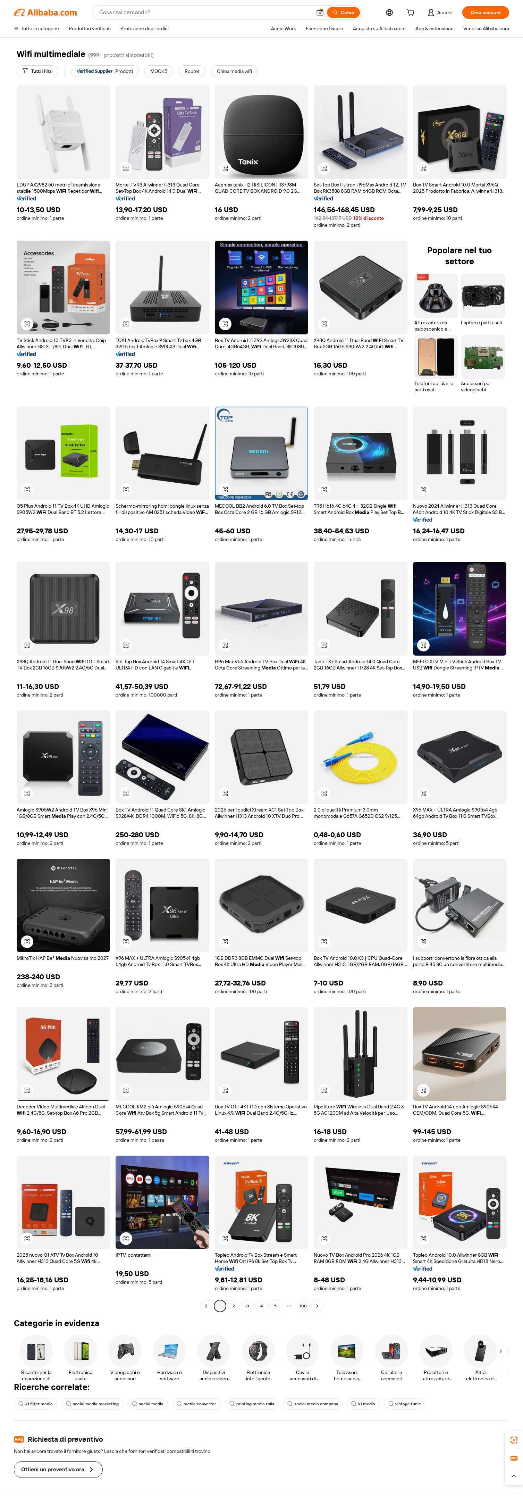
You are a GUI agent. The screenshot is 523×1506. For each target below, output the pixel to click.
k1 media (363, 1404)
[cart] (412, 13)
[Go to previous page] (206, 1306)
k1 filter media (35, 1404)
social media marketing (92, 1404)
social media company (312, 1404)
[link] (514, 1440)
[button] (320, 12)
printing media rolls (251, 1404)
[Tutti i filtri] (37, 71)
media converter (196, 1404)
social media (147, 1404)
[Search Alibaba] (204, 12)
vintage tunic (404, 1404)
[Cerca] (343, 12)
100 (303, 1306)
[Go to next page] (317, 1306)
